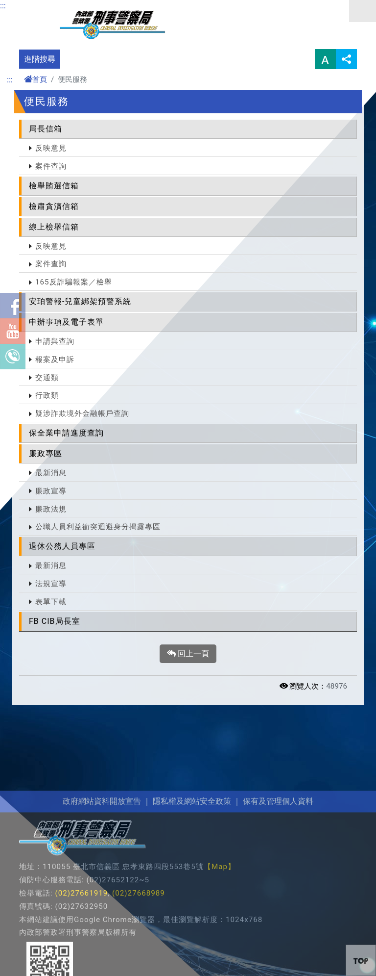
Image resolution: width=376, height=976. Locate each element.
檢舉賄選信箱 (54, 185)
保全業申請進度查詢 (66, 432)
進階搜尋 (39, 59)
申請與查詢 (54, 341)
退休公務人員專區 (62, 546)
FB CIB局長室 (54, 621)
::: (3, 5)
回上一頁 (188, 654)
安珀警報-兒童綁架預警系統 (80, 301)
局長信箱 (45, 128)
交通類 (47, 377)
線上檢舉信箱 (54, 226)
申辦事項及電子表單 (66, 322)
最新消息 (51, 472)
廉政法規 (51, 509)
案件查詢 (51, 166)
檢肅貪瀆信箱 (54, 206)
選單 (362, 11)
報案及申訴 (54, 359)
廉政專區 (45, 453)
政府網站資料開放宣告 (102, 906)
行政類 (47, 395)
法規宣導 (51, 583)
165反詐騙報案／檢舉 (73, 282)
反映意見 (51, 148)
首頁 (35, 79)
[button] (361, 960)
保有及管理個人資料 (277, 906)
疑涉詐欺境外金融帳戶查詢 (82, 413)
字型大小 (325, 59)
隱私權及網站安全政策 (192, 906)
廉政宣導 (51, 491)
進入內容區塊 (23, 5)
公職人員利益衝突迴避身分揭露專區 (98, 526)
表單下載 (51, 601)
